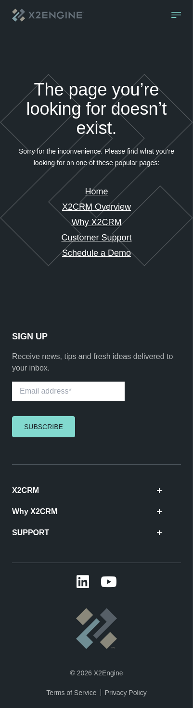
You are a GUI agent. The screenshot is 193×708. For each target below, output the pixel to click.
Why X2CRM (96, 222)
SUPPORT (87, 533)
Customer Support (96, 237)
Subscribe (43, 427)
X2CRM (87, 490)
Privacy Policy (126, 692)
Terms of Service (71, 692)
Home (96, 191)
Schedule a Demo (96, 253)
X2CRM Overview (96, 207)
